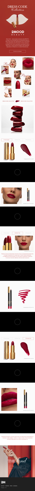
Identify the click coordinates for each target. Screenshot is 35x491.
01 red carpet (6, 338)
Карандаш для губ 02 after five (28, 307)
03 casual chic (28, 139)
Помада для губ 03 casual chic (29, 358)
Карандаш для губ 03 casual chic (28, 410)
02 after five (17, 139)
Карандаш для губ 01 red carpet (28, 203)
